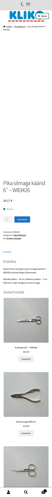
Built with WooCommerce (15, 481)
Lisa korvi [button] (26, 299)
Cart (41, 490)
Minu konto (8, 492)
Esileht (9, 26)
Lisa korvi (22, 159)
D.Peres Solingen (14, 178)
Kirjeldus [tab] (7, 192)
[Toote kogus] (8, 160)
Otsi (26, 492)
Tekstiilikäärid (19, 26)
